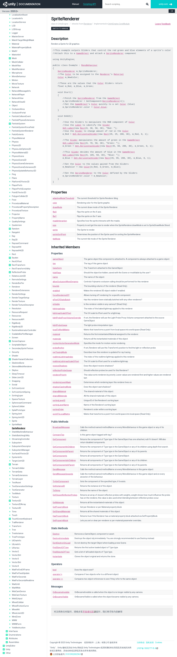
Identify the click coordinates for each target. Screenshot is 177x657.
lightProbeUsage (60, 325)
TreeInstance (17, 533)
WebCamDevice (19, 591)
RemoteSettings (19, 279)
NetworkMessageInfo (21, 91)
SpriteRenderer (18, 428)
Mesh (14, 58)
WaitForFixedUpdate (20, 573)
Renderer (16, 287)
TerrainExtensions (20, 475)
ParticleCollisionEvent (21, 116)
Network (15, 87)
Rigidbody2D (17, 327)
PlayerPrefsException (21, 189)
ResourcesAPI (18, 319)
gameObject (58, 259)
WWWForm (16, 624)
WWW (14, 620)
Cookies (158, 642)
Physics (15, 142)
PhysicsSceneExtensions (23, 163)
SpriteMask (17, 424)
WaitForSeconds (19, 577)
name (55, 277)
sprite (55, 230)
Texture (15, 497)
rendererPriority (60, 375)
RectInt (15, 258)
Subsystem (17, 443)
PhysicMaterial (18, 138)
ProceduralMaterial (20, 203)
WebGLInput (17, 598)
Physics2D (16, 145)
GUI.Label (68, 128)
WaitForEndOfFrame (21, 570)
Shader (15, 356)
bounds (56, 286)
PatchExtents (18, 134)
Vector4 (15, 566)
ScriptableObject (19, 345)
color (55, 203)
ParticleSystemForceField (23, 127)
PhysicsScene (18, 156)
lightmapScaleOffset (62, 313)
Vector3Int (16, 562)
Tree (14, 530)
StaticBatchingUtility (21, 435)
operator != (57, 574)
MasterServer (18, 36)
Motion (15, 80)
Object (15, 105)
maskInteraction (60, 221)
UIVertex (15, 548)
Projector (16, 214)
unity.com (163, 4)
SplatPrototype (18, 410)
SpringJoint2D (18, 417)
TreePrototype (18, 537)
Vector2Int (16, 555)
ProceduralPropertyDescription (25, 207)
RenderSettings (19, 294)
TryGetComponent (61, 481)
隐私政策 (150, 642)
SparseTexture (18, 399)
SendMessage (59, 469)
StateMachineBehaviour (22, 432)
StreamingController (21, 439)
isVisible (56, 304)
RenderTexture (18, 301)
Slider (106, 125)
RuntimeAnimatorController (24, 330)
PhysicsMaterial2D (20, 152)
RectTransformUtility (21, 269)
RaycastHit (16, 247)
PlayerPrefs (17, 185)
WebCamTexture (19, 595)
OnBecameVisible (60, 597)
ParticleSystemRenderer (22, 131)
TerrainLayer (17, 479)
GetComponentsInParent (64, 465)
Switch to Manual (60, 28)
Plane (14, 178)
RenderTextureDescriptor (23, 305)
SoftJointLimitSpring (21, 392)
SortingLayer (17, 395)
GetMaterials (58, 502)
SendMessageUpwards (63, 474)
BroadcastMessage (61, 427)
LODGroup (16, 29)
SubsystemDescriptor (21, 446)
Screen (15, 337)
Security (15, 352)
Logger (15, 33)
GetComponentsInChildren (64, 460)
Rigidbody (16, 323)
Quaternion (17, 225)
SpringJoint (17, 414)
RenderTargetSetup (20, 298)
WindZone (16, 617)
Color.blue (100, 107)
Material (15, 44)
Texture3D (16, 508)
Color (68, 74)
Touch (14, 515)
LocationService (19, 22)
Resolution (16, 308)
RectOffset (17, 261)
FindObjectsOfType (61, 552)
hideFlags (57, 273)
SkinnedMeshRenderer (22, 366)
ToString (56, 490)
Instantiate (57, 556)
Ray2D (15, 240)
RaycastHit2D (18, 250)
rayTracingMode (60, 352)
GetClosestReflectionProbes (65, 495)
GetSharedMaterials (61, 511)
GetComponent (59, 439)
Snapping (16, 381)
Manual (75, 4)
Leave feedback (163, 24)
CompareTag (58, 435)
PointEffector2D (19, 192)
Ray (13, 236)
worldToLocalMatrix (61, 414)
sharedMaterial (59, 391)
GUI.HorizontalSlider (85, 134)
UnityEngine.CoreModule (119, 24)
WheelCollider (18, 602)
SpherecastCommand (21, 403)
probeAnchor (58, 348)
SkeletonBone (18, 363)
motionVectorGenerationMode (66, 343)
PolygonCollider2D (20, 196)
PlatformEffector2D (20, 182)
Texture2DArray (19, 504)
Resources (16, 316)
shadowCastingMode (62, 387)
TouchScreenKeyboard (22, 519)
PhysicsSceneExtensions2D (24, 167)
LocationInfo (17, 18)
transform (57, 268)
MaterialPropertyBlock (21, 47)
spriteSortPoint (59, 234)
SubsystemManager (21, 450)
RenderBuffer (18, 283)
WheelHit (16, 609)
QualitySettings (18, 221)
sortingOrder (58, 409)
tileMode (56, 239)
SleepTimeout (18, 374)
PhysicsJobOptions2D (21, 149)
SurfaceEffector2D (20, 453)
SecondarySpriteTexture (22, 348)
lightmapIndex (59, 309)
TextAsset (16, 482)
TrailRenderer (18, 522)
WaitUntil (16, 584)
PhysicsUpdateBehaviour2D (24, 171)
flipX (55, 212)
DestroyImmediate (61, 538)
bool (54, 570)
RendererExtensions (21, 290)
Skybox (15, 370)
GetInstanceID (59, 486)
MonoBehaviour (19, 76)
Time (14, 512)
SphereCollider (18, 406)
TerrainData (17, 472)
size (54, 225)
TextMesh (16, 493)
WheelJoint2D (18, 613)
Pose (14, 200)
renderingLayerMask (62, 382)
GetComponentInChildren (64, 447)
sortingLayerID (59, 400)
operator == (58, 579)
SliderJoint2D (18, 377)
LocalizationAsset (20, 15)
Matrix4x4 (16, 55)
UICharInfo (16, 540)
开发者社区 (88, 611)
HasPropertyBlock (60, 516)
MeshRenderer (18, 69)
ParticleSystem (18, 124)
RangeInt (16, 232)
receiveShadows (60, 366)
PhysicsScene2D (19, 160)
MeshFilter (16, 66)
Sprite (14, 421)
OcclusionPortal (19, 113)
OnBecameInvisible (61, 592)
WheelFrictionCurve (20, 606)
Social (14, 385)
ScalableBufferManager (22, 334)
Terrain (15, 464)
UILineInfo (16, 544)
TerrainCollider (18, 468)
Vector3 (15, 559)
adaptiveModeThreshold (63, 198)
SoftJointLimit (18, 388)
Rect (14, 254)
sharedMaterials (60, 396)
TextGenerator (18, 490)
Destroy (56, 534)
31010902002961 (73, 654)
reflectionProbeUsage (62, 370)
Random (15, 229)
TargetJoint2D (18, 461)
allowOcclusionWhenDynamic (65, 282)
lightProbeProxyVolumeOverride (67, 318)
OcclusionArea (18, 109)
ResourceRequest (20, 312)
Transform (16, 526)
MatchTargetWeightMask (23, 40)
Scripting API (89, 4)
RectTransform (18, 265)
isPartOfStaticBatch (61, 300)
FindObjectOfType (61, 547)
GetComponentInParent (63, 451)
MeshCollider (17, 62)
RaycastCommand (20, 243)
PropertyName (18, 218)
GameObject (82, 53)
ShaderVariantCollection (22, 359)
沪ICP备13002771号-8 (146, 648)
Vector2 (15, 551)
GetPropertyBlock (60, 507)
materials (57, 339)
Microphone (17, 73)
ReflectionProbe (19, 272)
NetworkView (18, 98)
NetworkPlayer (18, 94)
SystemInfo (17, 457)
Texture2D (16, 501)
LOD (13, 26)
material (56, 334)
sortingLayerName (61, 405)
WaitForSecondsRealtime (23, 580)
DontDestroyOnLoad (61, 543)
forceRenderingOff (61, 295)
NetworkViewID (18, 102)
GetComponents (60, 456)
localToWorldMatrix (61, 330)
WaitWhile (16, 588)
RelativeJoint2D (19, 276)
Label (78, 125)
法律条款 (141, 642)
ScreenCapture (18, 341)
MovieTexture (18, 84)
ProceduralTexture (20, 210)
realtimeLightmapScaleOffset (66, 361)
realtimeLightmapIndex (63, 357)
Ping (14, 174)
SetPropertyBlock (60, 520)
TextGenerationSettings (22, 486)
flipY (55, 216)
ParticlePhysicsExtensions (23, 120)
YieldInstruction (18, 628)
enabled (56, 291)
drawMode (57, 207)
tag (54, 263)
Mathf (14, 51)
